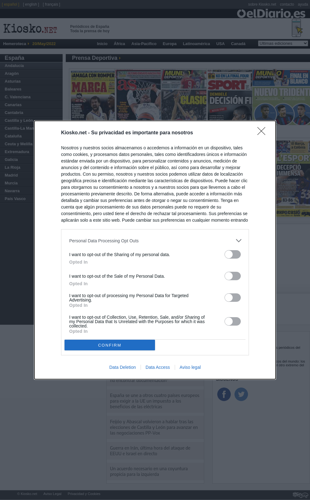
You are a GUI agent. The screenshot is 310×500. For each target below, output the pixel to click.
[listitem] (155, 240)
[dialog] (155, 250)
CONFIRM (109, 345)
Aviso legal (190, 367)
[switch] (233, 254)
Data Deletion (122, 367)
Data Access (158, 367)
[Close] (263, 133)
